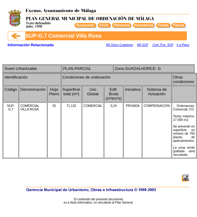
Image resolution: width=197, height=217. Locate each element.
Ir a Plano (183, 45)
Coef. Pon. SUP (162, 45)
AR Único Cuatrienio (119, 45)
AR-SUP (142, 45)
